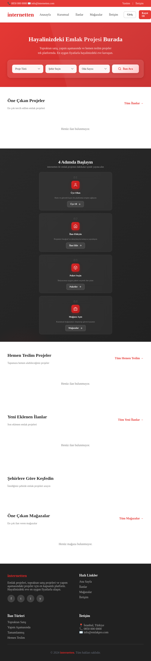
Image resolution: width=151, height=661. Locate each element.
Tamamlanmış (15, 632)
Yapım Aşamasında (18, 627)
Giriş (130, 14)
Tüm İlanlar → (134, 103)
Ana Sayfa (85, 581)
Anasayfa (45, 14)
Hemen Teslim (16, 637)
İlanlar (79, 14)
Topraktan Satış (16, 622)
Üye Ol (75, 204)
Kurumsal (63, 14)
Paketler (75, 286)
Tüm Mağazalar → (131, 518)
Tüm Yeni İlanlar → (131, 419)
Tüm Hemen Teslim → (129, 358)
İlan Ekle (75, 245)
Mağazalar (96, 14)
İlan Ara (125, 68)
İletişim (140, 3)
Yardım (126, 3)
